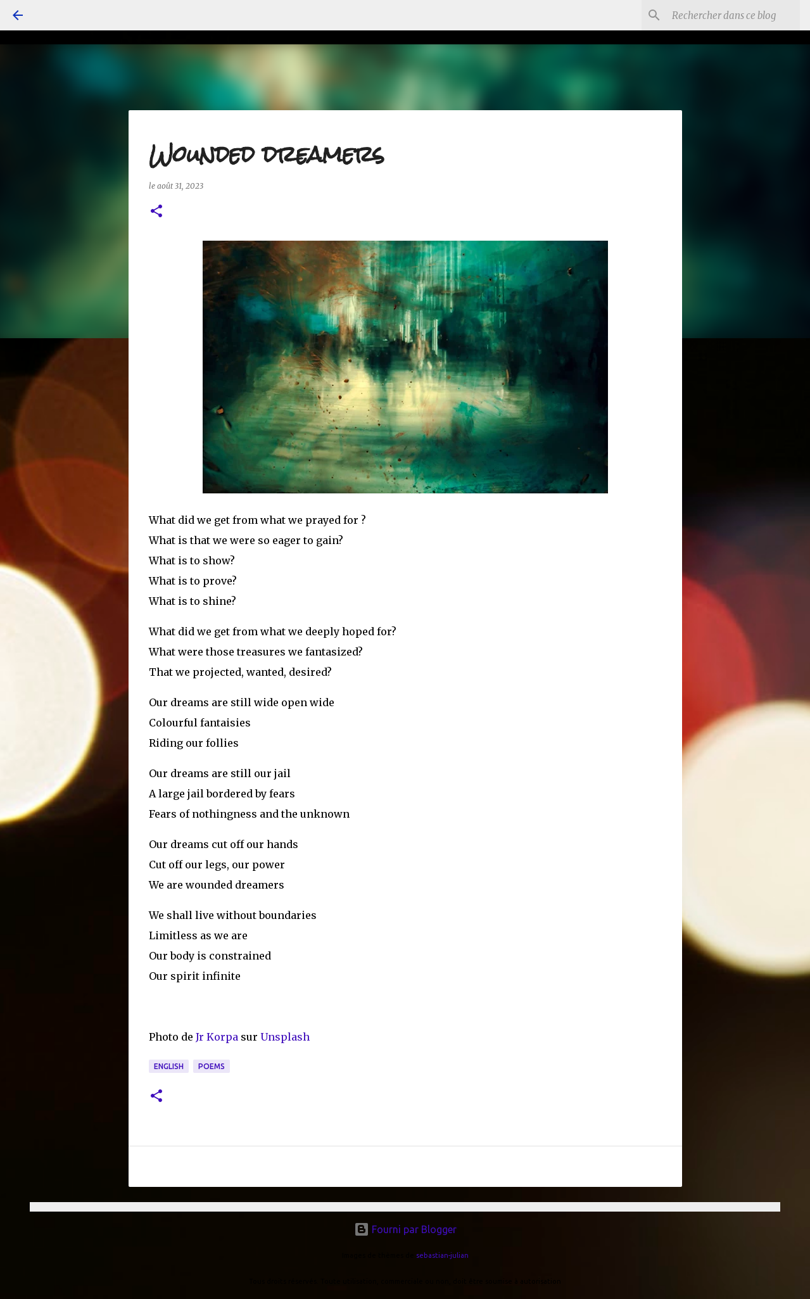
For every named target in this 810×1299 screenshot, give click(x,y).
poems (211, 1066)
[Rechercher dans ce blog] (733, 15)
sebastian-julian (442, 1255)
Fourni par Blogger (405, 1229)
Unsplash (285, 1036)
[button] (156, 211)
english (169, 1066)
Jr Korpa (217, 1036)
